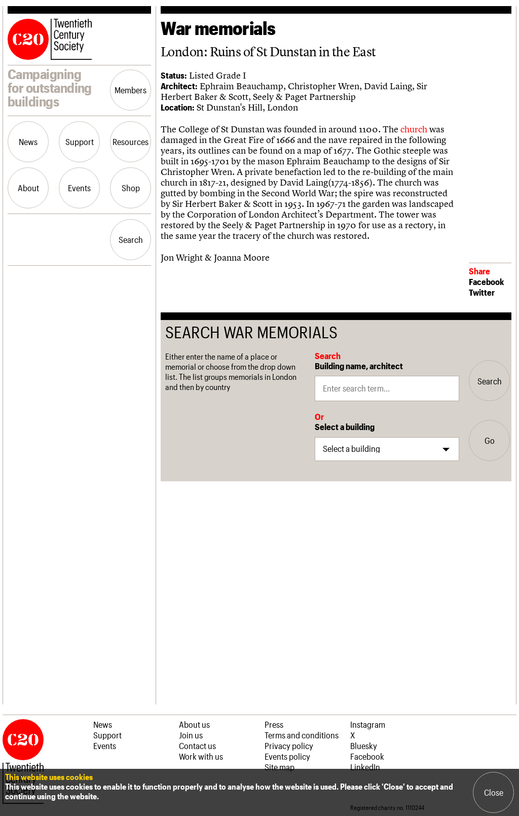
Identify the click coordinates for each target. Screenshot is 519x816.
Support (79, 141)
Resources (131, 141)
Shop (131, 188)
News (28, 141)
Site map (279, 767)
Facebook (486, 281)
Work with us (201, 756)
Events (79, 188)
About (28, 188)
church (413, 129)
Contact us (197, 745)
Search (131, 239)
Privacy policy (289, 745)
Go (490, 440)
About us (194, 724)
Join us (191, 735)
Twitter (482, 292)
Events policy (287, 756)
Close (493, 792)
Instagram (367, 724)
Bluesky (363, 745)
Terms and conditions (302, 735)
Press (274, 724)
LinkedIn (365, 767)
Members (130, 90)
